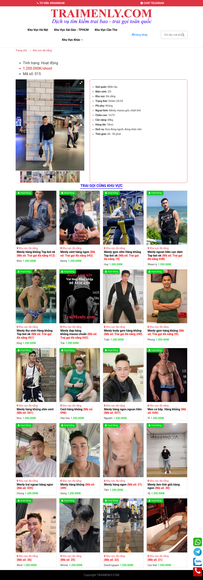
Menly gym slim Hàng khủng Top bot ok (122, 255)
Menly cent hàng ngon (77, 253)
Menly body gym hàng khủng (123, 332)
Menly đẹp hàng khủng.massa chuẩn (78, 334)
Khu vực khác (72, 40)
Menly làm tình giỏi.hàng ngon (164, 486)
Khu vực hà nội (38, 30)
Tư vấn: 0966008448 (51, 3)
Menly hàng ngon (123, 484)
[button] (81, 83)
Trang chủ (21, 50)
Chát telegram (152, 3)
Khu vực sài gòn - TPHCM (71, 30)
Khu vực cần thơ (106, 30)
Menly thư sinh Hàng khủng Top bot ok (35, 334)
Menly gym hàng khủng (166, 332)
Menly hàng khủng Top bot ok (36, 253)
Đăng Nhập (140, 34)
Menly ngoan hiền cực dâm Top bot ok (165, 255)
